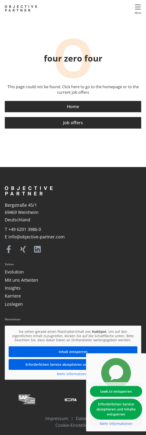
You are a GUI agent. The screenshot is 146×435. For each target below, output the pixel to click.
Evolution (14, 272)
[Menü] (138, 7)
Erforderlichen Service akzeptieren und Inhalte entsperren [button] (73, 364)
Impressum (56, 418)
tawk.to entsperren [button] (116, 391)
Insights (13, 288)
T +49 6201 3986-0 (23, 229)
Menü (138, 12)
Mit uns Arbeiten (21, 280)
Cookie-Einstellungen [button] (76, 425)
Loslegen (14, 304)
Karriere (13, 296)
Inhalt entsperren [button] (73, 351)
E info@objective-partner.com (35, 237)
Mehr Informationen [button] (73, 374)
